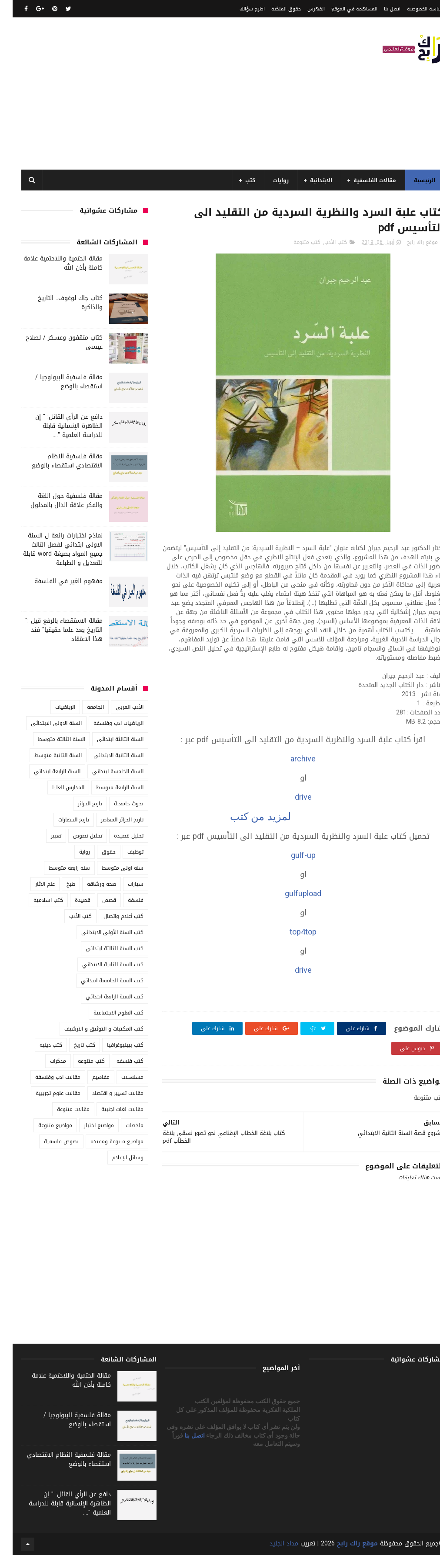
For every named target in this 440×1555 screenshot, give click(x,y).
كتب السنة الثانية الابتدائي (100, 964)
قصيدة (70, 900)
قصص (96, 900)
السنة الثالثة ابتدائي (107, 739)
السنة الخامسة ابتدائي (105, 771)
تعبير (43, 836)
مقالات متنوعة (60, 1109)
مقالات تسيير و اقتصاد (105, 1093)
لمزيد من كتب (246, 816)
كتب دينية (38, 1045)
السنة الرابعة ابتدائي (44, 771)
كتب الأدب (323, 242)
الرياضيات (53, 707)
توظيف (123, 852)
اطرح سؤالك (239, 8)
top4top (290, 931)
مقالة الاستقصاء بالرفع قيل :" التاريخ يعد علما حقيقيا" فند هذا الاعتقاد (51, 630)
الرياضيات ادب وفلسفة (106, 723)
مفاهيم (88, 1077)
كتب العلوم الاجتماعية (106, 1013)
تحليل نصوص (75, 836)
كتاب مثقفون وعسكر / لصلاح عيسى (51, 342)
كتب (238, 180)
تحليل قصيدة (116, 836)
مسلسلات (120, 1077)
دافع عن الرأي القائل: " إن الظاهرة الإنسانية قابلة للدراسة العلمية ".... (56, 426)
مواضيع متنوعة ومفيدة (104, 1141)
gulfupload (290, 893)
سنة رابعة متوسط (56, 868)
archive (290, 758)
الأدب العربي (117, 707)
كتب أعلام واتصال (111, 916)
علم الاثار (32, 884)
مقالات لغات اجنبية (110, 1109)
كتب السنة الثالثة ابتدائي (102, 948)
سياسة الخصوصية (412, 8)
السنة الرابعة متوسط (107, 787)
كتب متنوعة (294, 242)
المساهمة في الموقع (342, 8)
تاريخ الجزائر (77, 803)
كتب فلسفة (117, 1061)
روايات (268, 180)
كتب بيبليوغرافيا (112, 1045)
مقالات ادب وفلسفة (45, 1077)
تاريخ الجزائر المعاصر (109, 819)
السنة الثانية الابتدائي (106, 755)
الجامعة (82, 707)
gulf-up (290, 855)
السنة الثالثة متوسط (49, 739)
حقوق (96, 852)
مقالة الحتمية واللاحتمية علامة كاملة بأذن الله (50, 263)
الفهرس (303, 8)
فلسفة (123, 900)
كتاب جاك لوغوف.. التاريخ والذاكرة (57, 302)
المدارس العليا (56, 787)
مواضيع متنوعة (43, 1125)
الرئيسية (412, 180)
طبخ (58, 884)
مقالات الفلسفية (362, 180)
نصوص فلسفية (48, 1141)
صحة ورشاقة (88, 884)
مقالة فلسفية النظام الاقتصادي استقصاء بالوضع (54, 460)
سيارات (123, 884)
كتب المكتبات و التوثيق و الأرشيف (91, 1029)
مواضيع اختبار (86, 1125)
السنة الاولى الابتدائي (43, 723)
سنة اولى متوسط (110, 868)
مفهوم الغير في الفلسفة (56, 581)
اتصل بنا (379, 8)
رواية (72, 852)
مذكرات (45, 1061)
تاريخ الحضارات (61, 819)
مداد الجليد (271, 1543)
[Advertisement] (167, 93)
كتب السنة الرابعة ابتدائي (102, 996)
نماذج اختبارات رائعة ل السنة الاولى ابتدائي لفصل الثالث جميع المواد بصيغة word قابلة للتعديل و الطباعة (50, 549)
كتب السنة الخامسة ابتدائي (99, 980)
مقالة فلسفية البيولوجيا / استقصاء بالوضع (56, 381)
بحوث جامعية (116, 803)
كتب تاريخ (72, 1045)
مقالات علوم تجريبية (45, 1093)
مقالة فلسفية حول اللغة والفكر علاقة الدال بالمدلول (54, 500)
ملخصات (122, 1125)
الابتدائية (308, 180)
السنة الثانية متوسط (45, 755)
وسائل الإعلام (115, 1157)
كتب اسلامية (35, 900)
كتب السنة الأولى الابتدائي (100, 932)
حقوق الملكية (273, 8)
